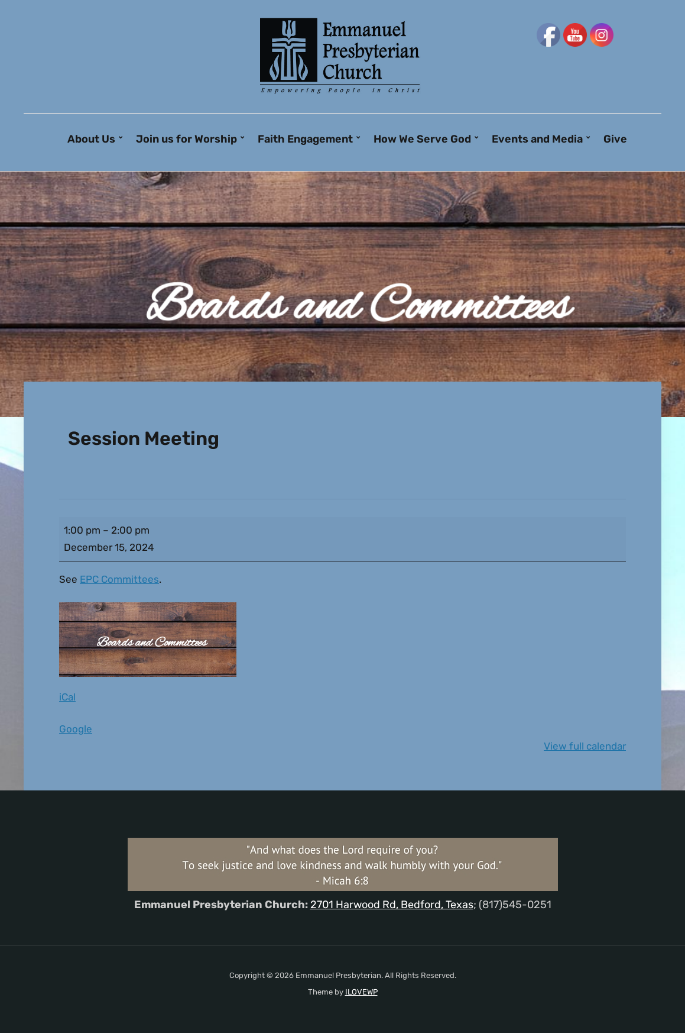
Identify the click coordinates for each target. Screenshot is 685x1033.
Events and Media (537, 139)
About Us (91, 139)
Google (75, 729)
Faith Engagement (305, 139)
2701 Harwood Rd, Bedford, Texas (391, 904)
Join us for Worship (186, 139)
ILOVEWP (361, 991)
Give (615, 139)
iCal (67, 697)
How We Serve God (422, 139)
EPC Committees (119, 579)
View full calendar (585, 746)
